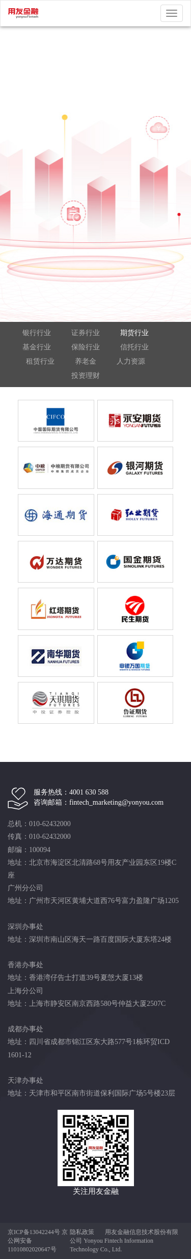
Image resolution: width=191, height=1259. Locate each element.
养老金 (85, 361)
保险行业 (85, 347)
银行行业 (36, 333)
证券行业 (85, 333)
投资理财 (85, 375)
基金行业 (36, 347)
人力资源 (131, 361)
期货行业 (134, 333)
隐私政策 (82, 1232)
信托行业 (134, 347)
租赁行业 (40, 361)
